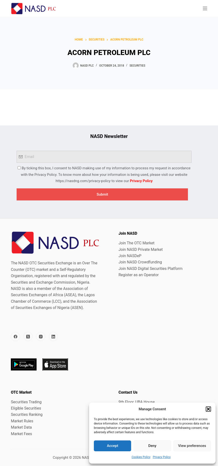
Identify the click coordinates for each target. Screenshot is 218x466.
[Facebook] (15, 336)
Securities (137, 65)
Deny (152, 446)
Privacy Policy (162, 457)
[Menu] (205, 8)
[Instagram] (40, 336)
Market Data (21, 427)
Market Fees (21, 434)
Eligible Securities (26, 408)
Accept (112, 446)
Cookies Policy (141, 457)
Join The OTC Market (136, 243)
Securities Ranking (27, 414)
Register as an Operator (138, 275)
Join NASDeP (129, 256)
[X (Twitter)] (28, 336)
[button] (208, 409)
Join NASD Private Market (140, 249)
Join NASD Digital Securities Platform (150, 268)
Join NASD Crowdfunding (140, 262)
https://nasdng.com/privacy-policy (83, 181)
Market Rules (22, 421)
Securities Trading (26, 402)
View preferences (192, 446)
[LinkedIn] (53, 336)
